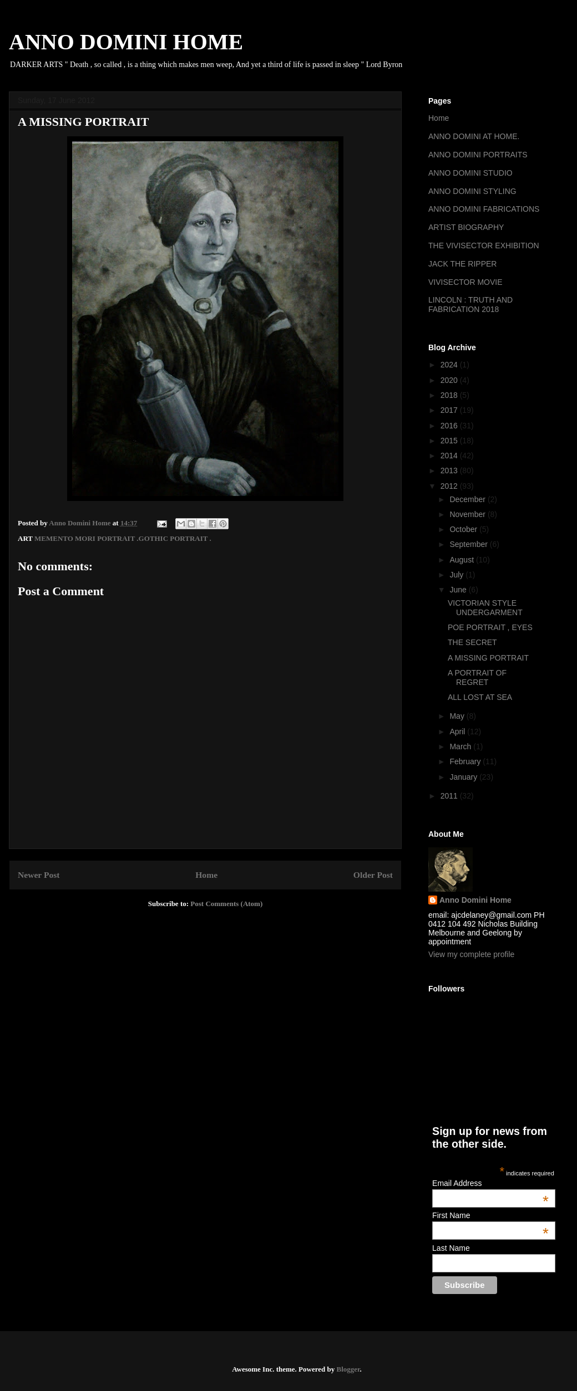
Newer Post (39, 874)
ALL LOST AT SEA (480, 697)
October (464, 529)
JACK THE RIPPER (462, 263)
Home (206, 874)
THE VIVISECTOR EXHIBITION (483, 245)
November (468, 514)
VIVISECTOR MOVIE (465, 282)
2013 (450, 470)
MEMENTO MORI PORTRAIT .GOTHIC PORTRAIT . (122, 538)
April (458, 731)
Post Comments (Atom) (226, 903)
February (466, 761)
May (457, 716)
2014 (450, 455)
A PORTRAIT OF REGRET (477, 677)
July (457, 574)
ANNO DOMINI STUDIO (470, 172)
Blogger (348, 1369)
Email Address (490, 1183)
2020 (450, 380)
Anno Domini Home (475, 900)
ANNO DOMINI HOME (126, 41)
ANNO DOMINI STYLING (472, 191)
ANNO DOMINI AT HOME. (473, 136)
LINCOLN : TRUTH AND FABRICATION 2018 (470, 304)
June (458, 589)
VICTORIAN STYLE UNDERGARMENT (485, 608)
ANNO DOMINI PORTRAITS (478, 154)
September (469, 544)
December (468, 499)
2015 (450, 440)
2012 (450, 486)
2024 (450, 364)
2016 (450, 425)
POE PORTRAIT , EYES (490, 627)
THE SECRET (472, 642)
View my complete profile (471, 954)
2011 (450, 795)
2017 (450, 410)
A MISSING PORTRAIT (488, 657)
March (461, 746)
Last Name (451, 1248)
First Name (490, 1215)
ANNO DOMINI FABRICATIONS (483, 208)
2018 (450, 395)
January (464, 777)
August (462, 559)
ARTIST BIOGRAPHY (466, 227)
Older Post (373, 874)
